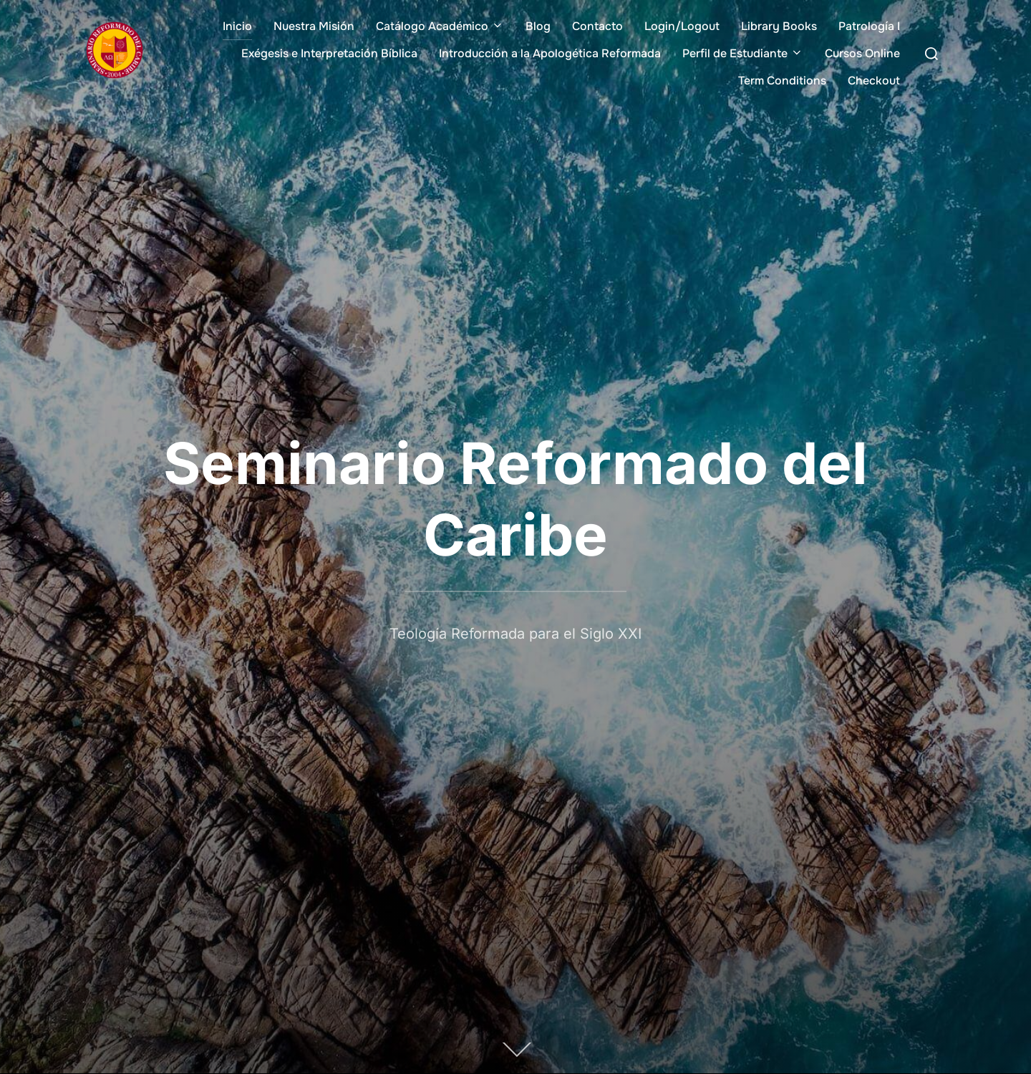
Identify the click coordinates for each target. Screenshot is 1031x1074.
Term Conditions (782, 80)
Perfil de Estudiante (742, 53)
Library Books (779, 26)
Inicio (237, 26)
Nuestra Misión (314, 26)
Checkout (874, 80)
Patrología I (869, 26)
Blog (538, 26)
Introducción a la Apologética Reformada (550, 53)
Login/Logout (682, 26)
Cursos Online (862, 53)
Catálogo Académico (440, 26)
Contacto (597, 26)
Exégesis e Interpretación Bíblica (329, 53)
